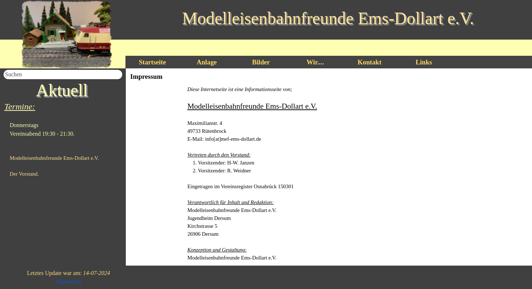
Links (424, 62)
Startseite (152, 62)
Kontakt (369, 62)
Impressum (68, 282)
